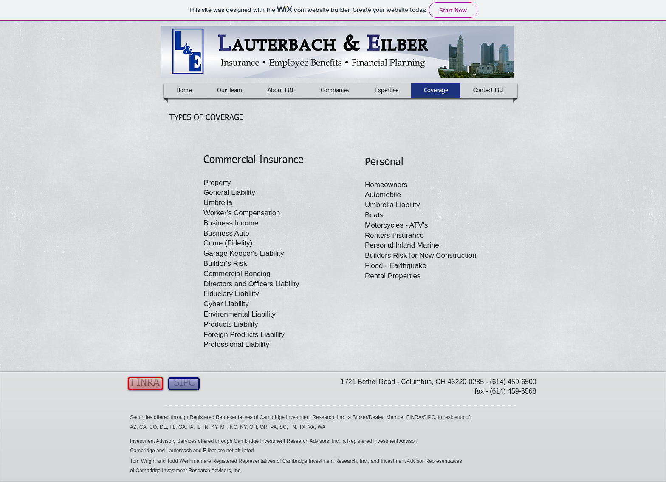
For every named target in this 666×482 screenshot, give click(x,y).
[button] (315, 418)
